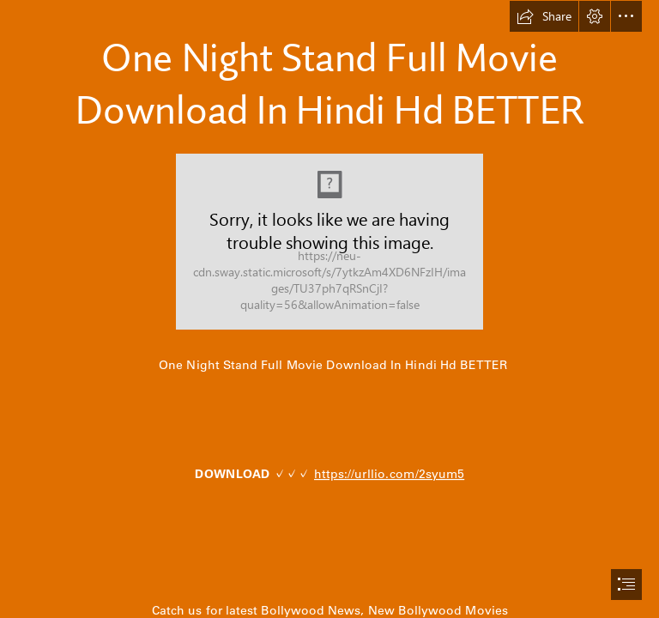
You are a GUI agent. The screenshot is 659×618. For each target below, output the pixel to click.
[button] (544, 16)
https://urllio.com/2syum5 (389, 474)
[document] (329, 309)
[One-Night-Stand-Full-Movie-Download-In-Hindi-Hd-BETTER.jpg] (329, 241)
